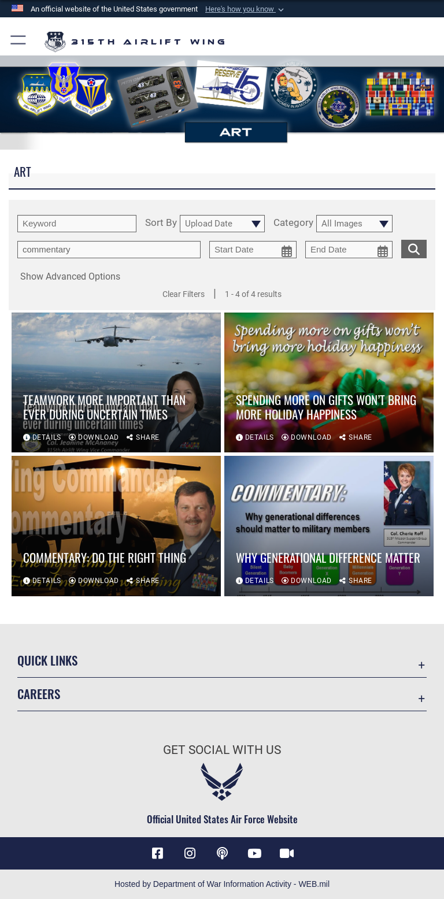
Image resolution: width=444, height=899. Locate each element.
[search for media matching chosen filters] (414, 248)
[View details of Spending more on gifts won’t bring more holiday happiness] (329, 385)
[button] (245, 9)
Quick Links (47, 660)
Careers (38, 694)
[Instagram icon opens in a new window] (189, 853)
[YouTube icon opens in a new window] (254, 853)
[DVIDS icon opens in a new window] (286, 853)
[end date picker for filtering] (349, 249)
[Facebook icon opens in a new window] (157, 853)
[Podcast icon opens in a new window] (222, 853)
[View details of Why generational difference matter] (329, 529)
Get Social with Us (222, 750)
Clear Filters (183, 294)
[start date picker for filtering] (253, 249)
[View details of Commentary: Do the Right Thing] (116, 529)
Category (293, 223)
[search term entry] (76, 223)
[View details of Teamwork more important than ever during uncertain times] (116, 385)
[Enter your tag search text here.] (109, 249)
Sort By (161, 223)
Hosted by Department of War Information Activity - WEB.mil (222, 884)
